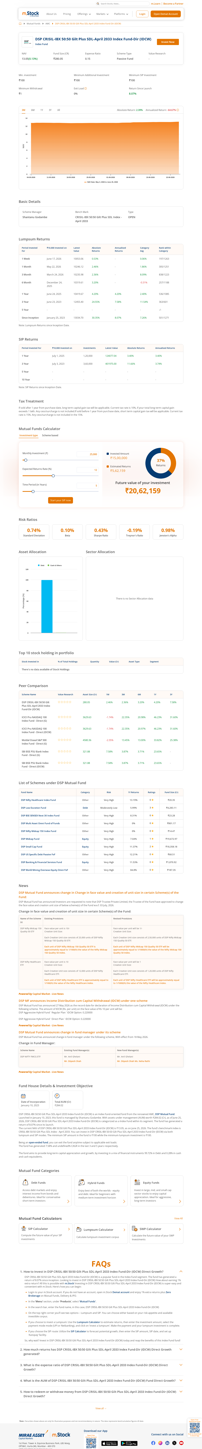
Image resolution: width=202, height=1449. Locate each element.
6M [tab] (33, 110)
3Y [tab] (50, 110)
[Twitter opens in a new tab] (174, 1443)
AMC (47, 23)
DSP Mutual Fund (165, 1114)
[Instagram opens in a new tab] (160, 1443)
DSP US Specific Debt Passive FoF (38, 854)
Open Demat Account (166, 14)
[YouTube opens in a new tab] (181, 1443)
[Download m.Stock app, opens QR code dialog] (194, 1427)
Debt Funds (38, 1182)
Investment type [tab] (28, 435)
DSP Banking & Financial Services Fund (41, 862)
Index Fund (41, 44)
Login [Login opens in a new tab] (142, 14)
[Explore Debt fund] (67, 1201)
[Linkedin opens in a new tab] (167, 1443)
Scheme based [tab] (50, 435)
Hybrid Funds (96, 1183)
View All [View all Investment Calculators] (178, 1218)
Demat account (120, 1292)
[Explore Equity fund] (179, 1201)
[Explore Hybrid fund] (123, 1201)
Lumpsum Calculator (88, 1322)
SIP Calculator (78, 1331)
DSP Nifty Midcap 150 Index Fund (38, 831)
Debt (85, 807)
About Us (51, 14)
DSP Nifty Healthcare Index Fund (38, 799)
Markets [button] (100, 14)
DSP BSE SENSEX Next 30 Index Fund (40, 815)
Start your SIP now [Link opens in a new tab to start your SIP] (60, 500)
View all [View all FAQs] (101, 1408)
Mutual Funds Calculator (39, 428)
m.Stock (69, 1283)
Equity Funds (151, 1182)
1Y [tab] (41, 110)
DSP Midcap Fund (30, 838)
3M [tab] (23, 110)
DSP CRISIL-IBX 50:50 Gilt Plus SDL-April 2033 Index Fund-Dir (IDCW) (36, 706)
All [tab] (58, 110)
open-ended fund (38, 1142)
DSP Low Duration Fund (33, 807)
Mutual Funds (33, 23)
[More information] (85, 88)
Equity (85, 838)
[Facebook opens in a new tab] (153, 1443)
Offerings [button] (82, 14)
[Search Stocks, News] (123, 3)
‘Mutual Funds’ (87, 1301)
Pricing (67, 14)
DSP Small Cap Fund (31, 846)
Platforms (119, 14)
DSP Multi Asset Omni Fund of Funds (40, 823)
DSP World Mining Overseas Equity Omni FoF (44, 869)
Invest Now (168, 42)
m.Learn (155, 3)
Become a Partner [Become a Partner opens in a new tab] (173, 3)
